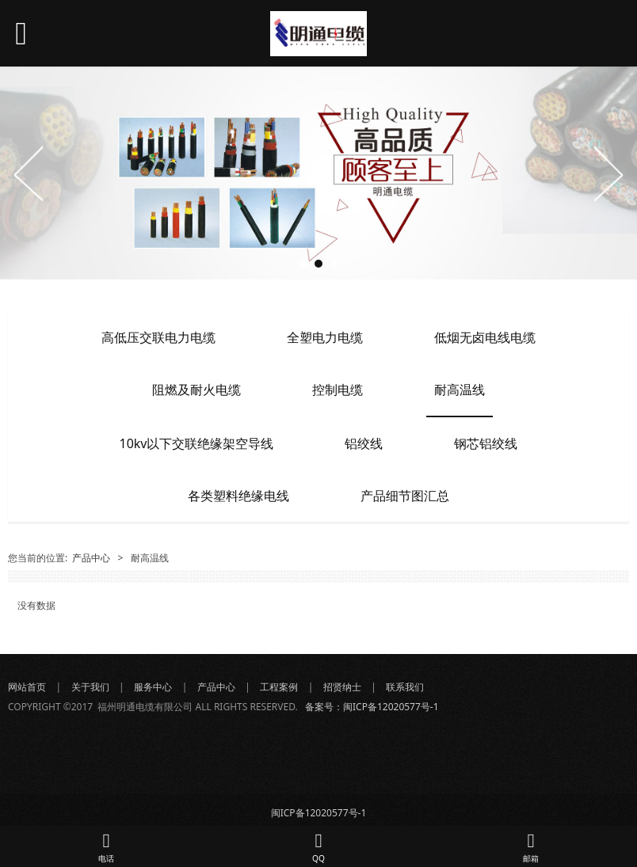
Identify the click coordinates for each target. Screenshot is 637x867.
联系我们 (406, 687)
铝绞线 (364, 443)
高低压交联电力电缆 (158, 337)
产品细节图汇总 (404, 495)
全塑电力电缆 (325, 337)
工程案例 (279, 687)
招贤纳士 (342, 687)
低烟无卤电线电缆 (485, 337)
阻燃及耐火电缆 (196, 389)
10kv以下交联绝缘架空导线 (197, 443)
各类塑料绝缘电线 (238, 495)
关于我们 (90, 687)
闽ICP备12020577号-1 (319, 812)
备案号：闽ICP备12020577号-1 (372, 706)
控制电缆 (337, 389)
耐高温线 (459, 389)
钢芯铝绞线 (485, 443)
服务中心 (153, 687)
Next (607, 173)
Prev (29, 173)
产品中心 (91, 558)
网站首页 (27, 687)
